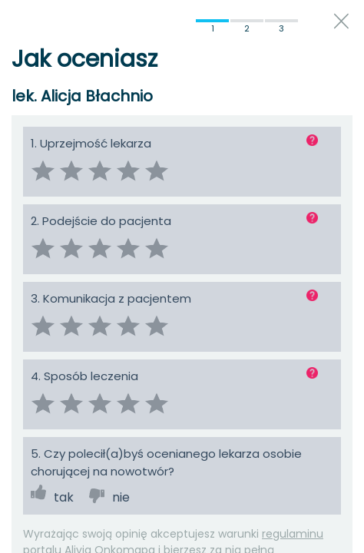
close (341, 21)
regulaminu (292, 533)
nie (121, 497)
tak (64, 497)
